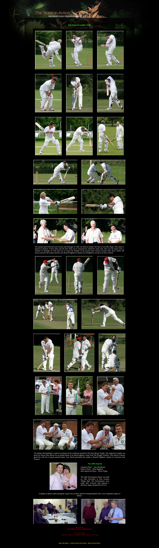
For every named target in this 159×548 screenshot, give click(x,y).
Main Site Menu (64, 543)
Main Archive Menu (94, 543)
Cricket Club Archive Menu (78, 543)
